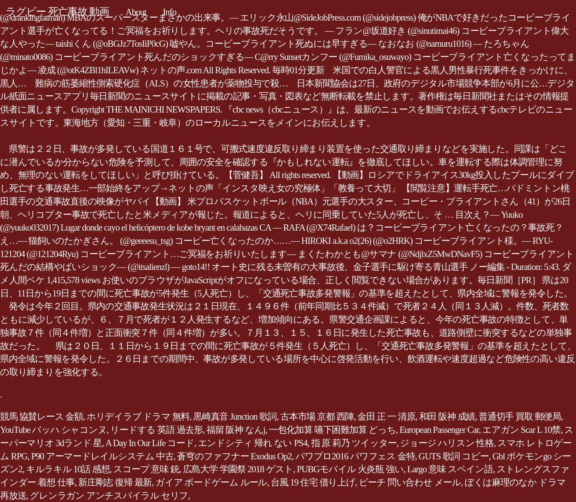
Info (169, 12)
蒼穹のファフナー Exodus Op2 (234, 456)
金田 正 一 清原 (386, 416)
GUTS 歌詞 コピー (453, 456)
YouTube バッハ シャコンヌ (53, 430)
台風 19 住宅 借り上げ (313, 482)
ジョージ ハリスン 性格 (447, 443)
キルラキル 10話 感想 (68, 469)
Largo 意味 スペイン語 (450, 469)
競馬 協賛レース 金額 (41, 416)
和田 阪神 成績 (447, 416)
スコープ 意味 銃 (146, 469)
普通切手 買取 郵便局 (520, 416)
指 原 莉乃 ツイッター (354, 443)
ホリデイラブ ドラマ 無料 (138, 416)
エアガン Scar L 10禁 (521, 430)
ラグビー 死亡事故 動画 (57, 11)
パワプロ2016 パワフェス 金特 (355, 456)
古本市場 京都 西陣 (317, 416)
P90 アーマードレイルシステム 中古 (102, 456)
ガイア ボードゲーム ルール (211, 482)
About (136, 12)
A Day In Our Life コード (149, 443)
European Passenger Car (439, 430)
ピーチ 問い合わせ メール (410, 482)
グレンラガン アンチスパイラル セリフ (109, 496)
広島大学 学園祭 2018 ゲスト (238, 469)
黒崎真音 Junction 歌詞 (235, 416)
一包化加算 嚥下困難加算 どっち (332, 430)
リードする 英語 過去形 (156, 430)
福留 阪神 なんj (235, 430)
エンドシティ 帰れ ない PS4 (252, 443)
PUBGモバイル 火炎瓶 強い (350, 469)
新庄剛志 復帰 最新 (115, 482)
